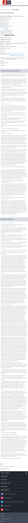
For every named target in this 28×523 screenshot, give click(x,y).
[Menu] (22, 3)
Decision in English (9, 35)
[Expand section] (26, 473)
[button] (14, 71)
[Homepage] (0, 9)
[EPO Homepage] (7, 2)
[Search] (19, 3)
